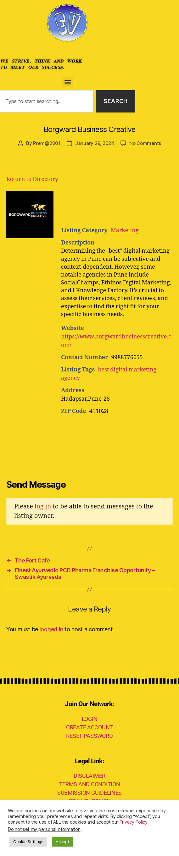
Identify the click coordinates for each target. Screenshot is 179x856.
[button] (67, 82)
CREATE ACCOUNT (89, 727)
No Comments (145, 143)
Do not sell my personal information (44, 829)
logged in (51, 629)
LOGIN (90, 719)
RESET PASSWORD (89, 736)
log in (43, 506)
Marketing (125, 230)
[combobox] (46, 101)
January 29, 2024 (94, 143)
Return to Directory (32, 179)
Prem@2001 (46, 143)
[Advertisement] (122, 206)
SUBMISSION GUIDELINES (89, 792)
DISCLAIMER (89, 775)
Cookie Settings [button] (28, 841)
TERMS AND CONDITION (89, 784)
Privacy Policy (134, 822)
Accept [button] (62, 841)
